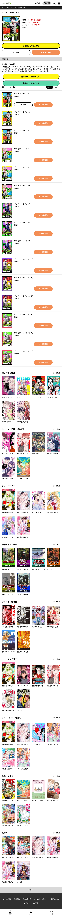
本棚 (52, 914)
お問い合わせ (55, 899)
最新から (57, 87)
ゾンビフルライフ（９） (23, 241)
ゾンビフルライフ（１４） (24, 333)
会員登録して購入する (31, 46)
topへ (31, 890)
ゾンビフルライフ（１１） (24, 278)
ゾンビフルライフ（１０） (24, 259)
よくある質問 (7, 899)
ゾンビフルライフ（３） (23, 130)
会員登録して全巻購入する (31, 77)
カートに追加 (46, 52)
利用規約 (17, 899)
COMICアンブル (34, 25)
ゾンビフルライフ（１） (23, 94)
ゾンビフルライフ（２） (23, 112)
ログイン (37, 3)
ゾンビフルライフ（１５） (24, 351)
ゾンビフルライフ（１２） (24, 296)
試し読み (16, 52)
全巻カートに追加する (31, 83)
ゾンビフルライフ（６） (23, 186)
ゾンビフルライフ (19, 8)
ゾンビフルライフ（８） (23, 222)
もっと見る (56, 373)
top (3, 8)
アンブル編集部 (36, 20)
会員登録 (47, 3)
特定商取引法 (27, 899)
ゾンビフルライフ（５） (23, 167)
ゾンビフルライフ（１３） (24, 314)
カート (31, 914)
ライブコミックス (33, 22)
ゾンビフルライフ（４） (23, 149)
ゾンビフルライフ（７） (23, 204)
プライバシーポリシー (41, 899)
